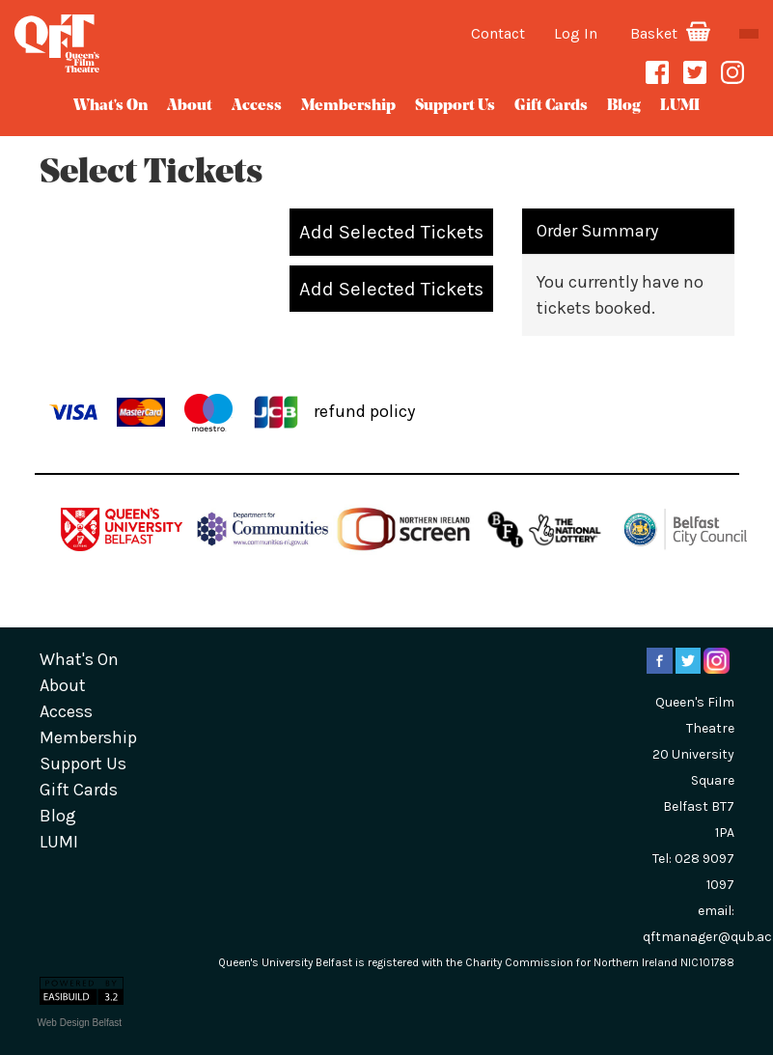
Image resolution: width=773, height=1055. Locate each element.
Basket (670, 33)
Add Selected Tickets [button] (391, 231)
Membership (348, 106)
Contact (498, 33)
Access (257, 106)
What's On (110, 106)
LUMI (680, 106)
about (189, 106)
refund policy (364, 410)
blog (624, 106)
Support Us (455, 106)
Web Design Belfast (80, 1022)
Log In (575, 33)
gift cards (551, 106)
